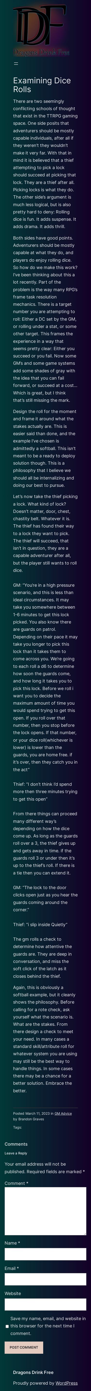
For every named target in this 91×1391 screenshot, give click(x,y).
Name (12, 1243)
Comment (16, 1183)
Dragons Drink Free (33, 1372)
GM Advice (63, 1113)
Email (12, 1268)
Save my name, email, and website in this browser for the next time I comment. (48, 1326)
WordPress (67, 1383)
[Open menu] (16, 64)
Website (13, 1293)
